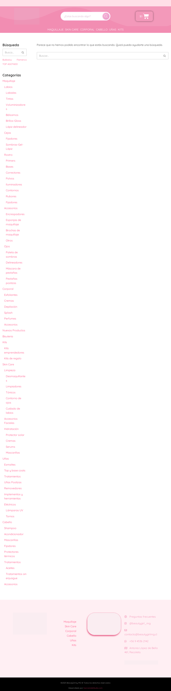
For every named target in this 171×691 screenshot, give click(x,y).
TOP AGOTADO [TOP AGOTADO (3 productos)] (10, 64)
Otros (9, 240)
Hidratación (11, 429)
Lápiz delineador (16, 126)
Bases (9, 166)
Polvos (10, 178)
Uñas (112, 29)
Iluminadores (14, 184)
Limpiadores (13, 386)
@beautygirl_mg (137, 623)
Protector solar (15, 435)
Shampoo (10, 528)
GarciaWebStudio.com (93, 688)
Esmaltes (10, 464)
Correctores (13, 172)
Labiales (11, 92)
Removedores (13, 488)
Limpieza (9, 370)
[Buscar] (106, 16)
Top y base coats (14, 470)
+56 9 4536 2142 (136, 641)
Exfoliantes (11, 294)
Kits (121, 29)
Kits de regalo (12, 358)
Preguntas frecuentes (140, 616)
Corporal (87, 29)
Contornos (12, 190)
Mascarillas (13, 452)
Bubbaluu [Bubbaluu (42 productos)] (7, 59)
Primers (10, 160)
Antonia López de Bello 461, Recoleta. (141, 650)
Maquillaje (55, 29)
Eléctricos (10, 504)
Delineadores (14, 262)
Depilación (10, 306)
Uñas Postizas (13, 482)
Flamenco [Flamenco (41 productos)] (22, 59)
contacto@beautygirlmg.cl (140, 632)
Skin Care (71, 29)
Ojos (7, 246)
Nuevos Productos (14, 330)
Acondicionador (14, 534)
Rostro (8, 154)
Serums (10, 446)
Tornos (10, 516)
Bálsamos (12, 115)
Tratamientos (12, 476)
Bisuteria (8, 336)
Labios (8, 87)
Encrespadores (15, 214)
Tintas (9, 98)
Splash (8, 312)
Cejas (7, 132)
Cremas (9, 300)
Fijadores (11, 138)
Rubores (11, 196)
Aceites (10, 568)
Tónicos (11, 392)
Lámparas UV (14, 510)
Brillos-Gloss (13, 120)
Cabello (102, 29)
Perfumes (10, 318)
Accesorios (11, 208)
